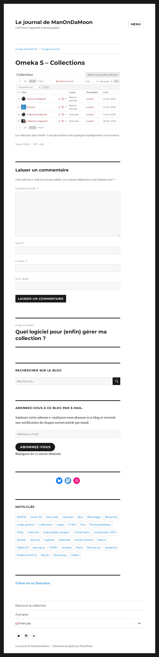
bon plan (52, 517)
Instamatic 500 (105, 532)
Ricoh (45, 555)
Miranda (64, 540)
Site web (21, 278)
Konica (35, 540)
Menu (136, 24)
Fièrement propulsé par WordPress (73, 646)
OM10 (53, 547)
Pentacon (94, 547)
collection (46, 524)
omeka (67, 547)
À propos (21, 614)
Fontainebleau (100, 524)
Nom (19, 243)
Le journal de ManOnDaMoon (54, 22)
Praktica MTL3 (27, 555)
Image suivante (50, 49)
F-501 (72, 524)
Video (75, 555)
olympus (38, 547)
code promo (26, 524)
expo (60, 524)
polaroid (111, 547)
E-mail (21, 261)
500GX (22, 517)
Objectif (22, 547)
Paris (79, 547)
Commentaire (26, 188)
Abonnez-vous (35, 447)
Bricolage (94, 517)
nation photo (83, 540)
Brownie (111, 517)
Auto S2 (36, 517)
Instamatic (82, 532)
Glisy (20, 532)
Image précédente (26, 49)
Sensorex (60, 555)
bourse (68, 517)
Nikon (101, 540)
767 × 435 (38, 144)
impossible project (56, 532)
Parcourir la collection (30, 605)
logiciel (49, 540)
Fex (82, 524)
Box (80, 517)
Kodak (21, 540)
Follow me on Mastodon (32, 583)
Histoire (33, 532)
